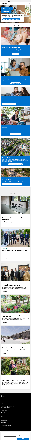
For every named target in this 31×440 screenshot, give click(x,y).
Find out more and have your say (16, 164)
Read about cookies (4, 410)
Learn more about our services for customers (11, 19)
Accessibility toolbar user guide (6, 425)
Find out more (15, 53)
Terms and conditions (4, 408)
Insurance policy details (4, 420)
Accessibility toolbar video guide (6, 426)
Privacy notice (3, 404)
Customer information (4, 413)
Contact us (3, 419)
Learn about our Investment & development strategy (12, 183)
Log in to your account (4, 415)
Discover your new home (15, 133)
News (2, 416)
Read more (4, 258)
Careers (2, 417)
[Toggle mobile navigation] (29, 3)
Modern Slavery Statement (5, 407)
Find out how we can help (15, 83)
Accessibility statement (5, 424)
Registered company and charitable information (8, 406)
